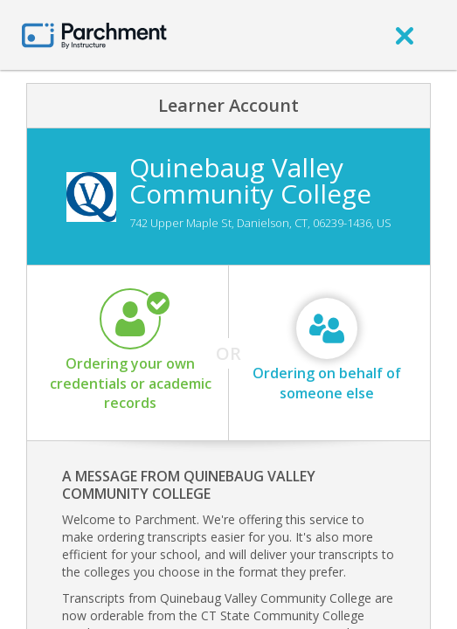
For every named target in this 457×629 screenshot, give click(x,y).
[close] (404, 34)
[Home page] (94, 34)
